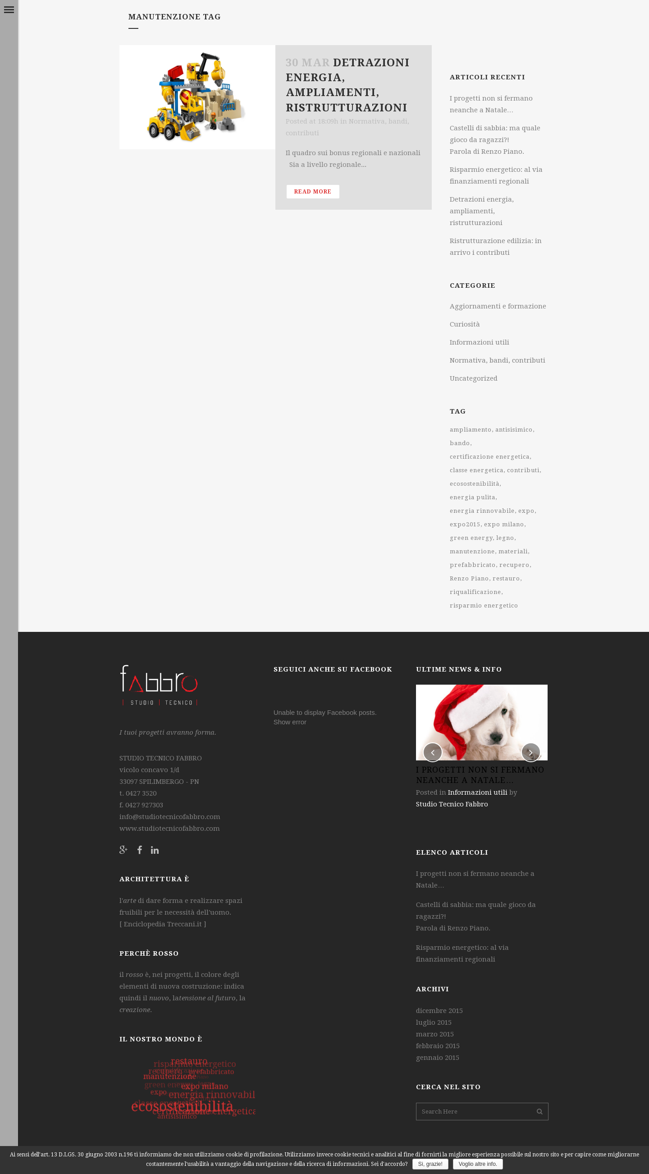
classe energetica (476, 470)
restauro (506, 578)
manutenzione (472, 551)
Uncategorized (474, 378)
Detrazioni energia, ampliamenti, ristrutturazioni (482, 211)
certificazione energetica (490, 456)
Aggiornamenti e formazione (498, 306)
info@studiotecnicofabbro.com (169, 817)
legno (505, 537)
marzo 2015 (435, 1034)
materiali (513, 551)
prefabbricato (473, 565)
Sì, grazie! (430, 1164)
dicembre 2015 (439, 1011)
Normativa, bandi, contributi (497, 360)
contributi (523, 470)
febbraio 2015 (438, 1046)
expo (526, 510)
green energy (471, 537)
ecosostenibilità (474, 483)
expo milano (504, 524)
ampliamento (471, 429)
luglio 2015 (434, 1022)
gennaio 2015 (437, 1058)
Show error (290, 722)
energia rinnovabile (482, 510)
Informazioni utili (479, 342)
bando (460, 443)
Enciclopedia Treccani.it (162, 924)
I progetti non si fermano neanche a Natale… (475, 879)
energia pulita (472, 497)
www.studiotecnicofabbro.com (169, 828)
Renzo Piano (469, 578)
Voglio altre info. (478, 1164)
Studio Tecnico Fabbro (452, 804)
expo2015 (465, 524)
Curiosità (465, 324)
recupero (514, 565)
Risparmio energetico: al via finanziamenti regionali (462, 953)
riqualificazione (475, 592)
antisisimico (514, 429)
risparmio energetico (484, 605)
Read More (313, 192)
